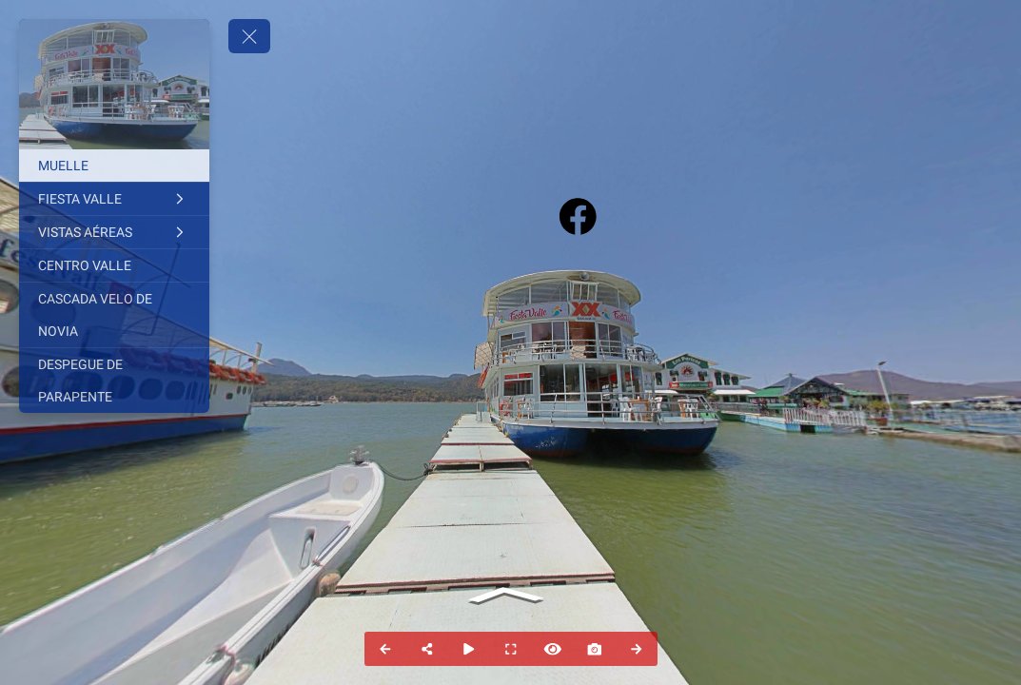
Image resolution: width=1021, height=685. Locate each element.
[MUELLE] (114, 165)
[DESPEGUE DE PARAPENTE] (114, 380)
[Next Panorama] (637, 649)
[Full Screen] (511, 649)
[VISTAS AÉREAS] (114, 232)
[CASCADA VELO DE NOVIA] (114, 315)
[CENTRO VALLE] (114, 265)
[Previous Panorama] (385, 649)
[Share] (427, 649)
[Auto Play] (469, 649)
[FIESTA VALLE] (114, 199)
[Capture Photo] (595, 649)
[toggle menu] (249, 36)
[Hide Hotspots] (553, 649)
